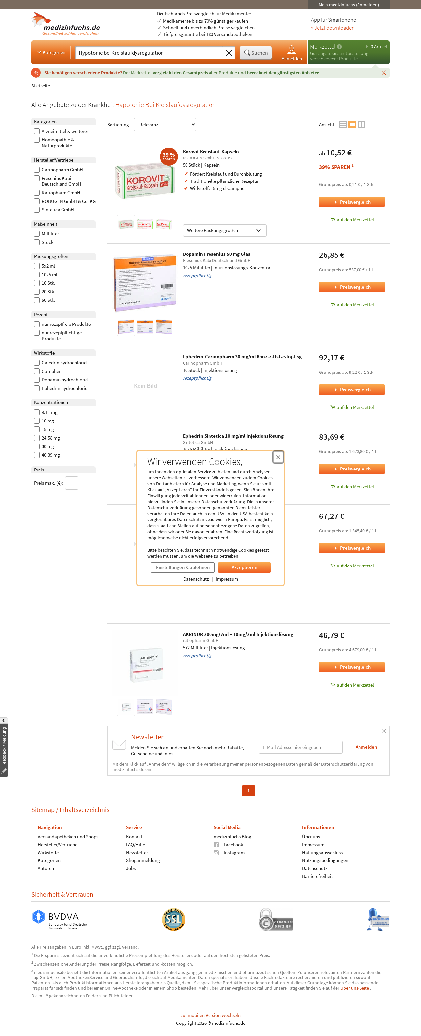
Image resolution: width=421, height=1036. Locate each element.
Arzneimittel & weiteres (61, 131)
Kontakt (134, 836)
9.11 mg (46, 412)
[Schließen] (383, 72)
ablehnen (199, 496)
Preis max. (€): (56, 483)
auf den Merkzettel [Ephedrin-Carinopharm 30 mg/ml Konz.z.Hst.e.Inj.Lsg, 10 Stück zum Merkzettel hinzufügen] (352, 407)
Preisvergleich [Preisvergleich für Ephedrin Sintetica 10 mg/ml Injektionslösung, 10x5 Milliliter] (352, 469)
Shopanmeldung (143, 860)
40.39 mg (47, 455)
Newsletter (137, 852)
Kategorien (50, 52)
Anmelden (292, 52)
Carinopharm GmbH (58, 170)
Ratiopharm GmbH (57, 193)
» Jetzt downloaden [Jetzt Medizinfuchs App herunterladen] (333, 28)
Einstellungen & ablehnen (183, 567)
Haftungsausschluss (322, 852)
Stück (43, 242)
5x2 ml (44, 266)
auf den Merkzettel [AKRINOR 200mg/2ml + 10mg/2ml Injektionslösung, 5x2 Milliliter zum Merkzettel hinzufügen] (352, 685)
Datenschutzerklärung (223, 502)
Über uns (311, 836)
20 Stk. (44, 292)
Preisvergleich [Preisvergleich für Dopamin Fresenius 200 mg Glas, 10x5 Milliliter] (352, 548)
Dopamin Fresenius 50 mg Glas (216, 254)
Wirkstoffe (48, 852)
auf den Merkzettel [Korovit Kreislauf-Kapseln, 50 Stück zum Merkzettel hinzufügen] (352, 219)
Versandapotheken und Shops (68, 836)
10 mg (44, 421)
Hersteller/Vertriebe (57, 844)
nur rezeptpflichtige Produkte (58, 336)
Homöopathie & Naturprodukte (54, 143)
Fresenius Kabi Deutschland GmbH (57, 181)
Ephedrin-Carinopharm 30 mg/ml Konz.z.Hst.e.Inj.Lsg (242, 356)
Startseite (40, 86)
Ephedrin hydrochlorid (60, 388)
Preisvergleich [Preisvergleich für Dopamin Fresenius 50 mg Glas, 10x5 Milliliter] (352, 287)
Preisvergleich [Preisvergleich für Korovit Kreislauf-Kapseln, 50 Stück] (352, 202)
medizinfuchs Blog (232, 836)
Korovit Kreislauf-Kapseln (211, 151)
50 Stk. (44, 300)
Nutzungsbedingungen (325, 860)
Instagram (229, 852)
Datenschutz (196, 579)
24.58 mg (47, 438)
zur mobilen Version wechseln (211, 1015)
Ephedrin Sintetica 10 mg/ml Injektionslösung (233, 436)
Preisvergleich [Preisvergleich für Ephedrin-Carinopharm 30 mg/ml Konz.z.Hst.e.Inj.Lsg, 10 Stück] (352, 389)
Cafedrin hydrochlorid (60, 363)
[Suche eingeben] (149, 52)
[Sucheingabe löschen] (229, 53)
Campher (47, 371)
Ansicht (326, 124)
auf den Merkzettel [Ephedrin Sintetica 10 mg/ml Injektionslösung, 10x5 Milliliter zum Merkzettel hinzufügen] (352, 486)
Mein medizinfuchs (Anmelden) (349, 5)
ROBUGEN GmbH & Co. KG (65, 201)
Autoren (46, 868)
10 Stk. (44, 283)
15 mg (44, 429)
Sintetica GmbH (54, 210)
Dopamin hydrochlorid (61, 380)
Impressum (227, 579)
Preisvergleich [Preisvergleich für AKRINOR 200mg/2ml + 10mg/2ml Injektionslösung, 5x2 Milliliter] (352, 667)
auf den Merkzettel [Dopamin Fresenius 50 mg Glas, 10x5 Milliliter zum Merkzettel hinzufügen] (352, 304)
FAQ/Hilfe (135, 844)
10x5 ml (45, 274)
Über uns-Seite (355, 988)
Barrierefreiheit (317, 876)
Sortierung (151, 124)
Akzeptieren (244, 567)
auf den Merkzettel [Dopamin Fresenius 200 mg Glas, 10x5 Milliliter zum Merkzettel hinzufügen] (352, 566)
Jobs (131, 868)
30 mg (44, 446)
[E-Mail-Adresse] (301, 747)
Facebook (228, 844)
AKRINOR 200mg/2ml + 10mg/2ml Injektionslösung (238, 634)
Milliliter (46, 234)
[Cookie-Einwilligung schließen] (278, 457)
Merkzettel (322, 46)
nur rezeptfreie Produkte (62, 324)
